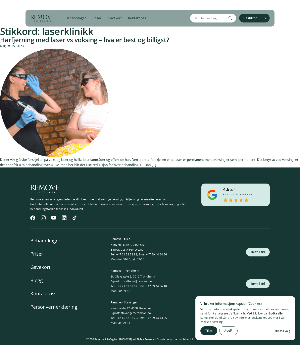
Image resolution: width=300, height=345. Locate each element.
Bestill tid (258, 252)
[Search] (230, 18)
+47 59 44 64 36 (156, 254)
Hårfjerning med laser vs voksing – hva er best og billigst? (84, 39)
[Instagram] (40, 4)
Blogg (36, 280)
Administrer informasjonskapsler (194, 339)
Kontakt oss (137, 18)
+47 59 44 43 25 (156, 318)
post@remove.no (132, 249)
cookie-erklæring (211, 322)
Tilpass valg (282, 331)
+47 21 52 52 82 (126, 254)
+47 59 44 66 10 (156, 286)
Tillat (208, 331)
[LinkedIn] (58, 4)
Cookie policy (165, 339)
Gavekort (115, 18)
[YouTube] (49, 4)
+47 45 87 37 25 (126, 318)
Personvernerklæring (53, 306)
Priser (96, 18)
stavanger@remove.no (136, 313)
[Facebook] (32, 4)
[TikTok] (67, 4)
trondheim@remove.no (136, 281)
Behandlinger (76, 18)
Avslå (228, 331)
